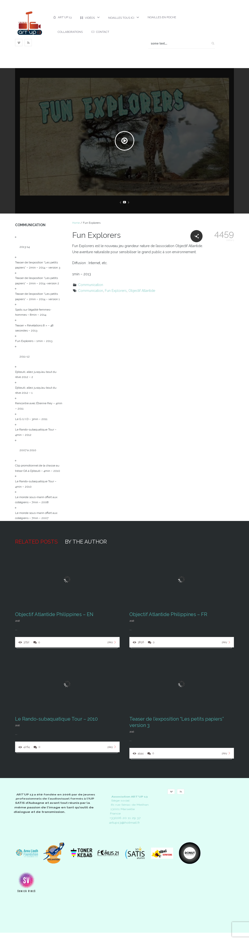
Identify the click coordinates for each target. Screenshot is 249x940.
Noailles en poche (162, 17)
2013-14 (24, 247)
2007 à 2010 (27, 450)
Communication (90, 285)
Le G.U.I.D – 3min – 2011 (31, 419)
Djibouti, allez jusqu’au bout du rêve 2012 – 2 (35, 374)
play (112, 642)
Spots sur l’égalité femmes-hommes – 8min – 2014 (33, 312)
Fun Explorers (116, 291)
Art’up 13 (62, 17)
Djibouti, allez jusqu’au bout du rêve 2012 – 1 (35, 390)
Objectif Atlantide (141, 291)
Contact (100, 32)
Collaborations (70, 32)
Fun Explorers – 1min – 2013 (33, 341)
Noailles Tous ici (121, 17)
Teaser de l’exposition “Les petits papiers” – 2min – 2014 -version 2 (37, 280)
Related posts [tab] (36, 541)
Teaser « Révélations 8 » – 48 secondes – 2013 (34, 328)
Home (76, 222)
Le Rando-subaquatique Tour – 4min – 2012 (35, 432)
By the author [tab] (86, 541)
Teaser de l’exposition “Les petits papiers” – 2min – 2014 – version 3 (37, 265)
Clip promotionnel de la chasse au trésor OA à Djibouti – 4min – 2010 (37, 468)
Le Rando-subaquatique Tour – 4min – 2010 (35, 484)
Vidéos (87, 17)
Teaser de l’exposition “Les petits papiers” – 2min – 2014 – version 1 (37, 296)
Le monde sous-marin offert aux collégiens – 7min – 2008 (36, 499)
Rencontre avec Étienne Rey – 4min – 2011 (38, 406)
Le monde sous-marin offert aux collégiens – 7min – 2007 (36, 515)
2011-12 (24, 356)
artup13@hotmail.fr (124, 822)
